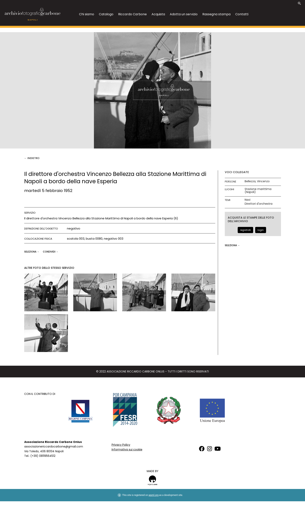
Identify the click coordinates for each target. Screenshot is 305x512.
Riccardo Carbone (132, 14)
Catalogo (106, 14)
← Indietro (32, 158)
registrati (245, 230)
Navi (247, 199)
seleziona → (32, 251)
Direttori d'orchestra (258, 203)
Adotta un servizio (184, 14)
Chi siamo (86, 14)
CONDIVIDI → (50, 251)
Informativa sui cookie (127, 449)
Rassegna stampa (216, 14)
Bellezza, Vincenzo (257, 181)
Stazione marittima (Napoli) (258, 191)
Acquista (158, 14)
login (261, 230)
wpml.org (153, 495)
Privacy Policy (121, 445)
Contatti (241, 14)
